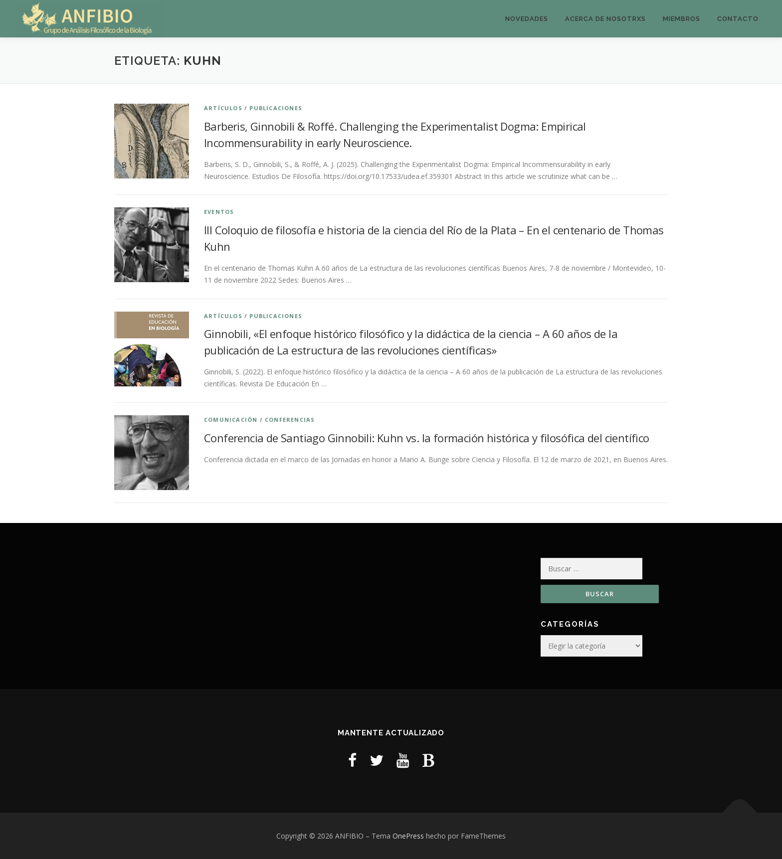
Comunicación (230, 419)
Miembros (681, 18)
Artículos (223, 108)
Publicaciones (275, 108)
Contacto (738, 18)
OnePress (408, 836)
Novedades (526, 18)
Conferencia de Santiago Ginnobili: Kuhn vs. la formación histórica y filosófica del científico (426, 437)
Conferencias (290, 419)
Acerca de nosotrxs (605, 18)
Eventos (219, 211)
